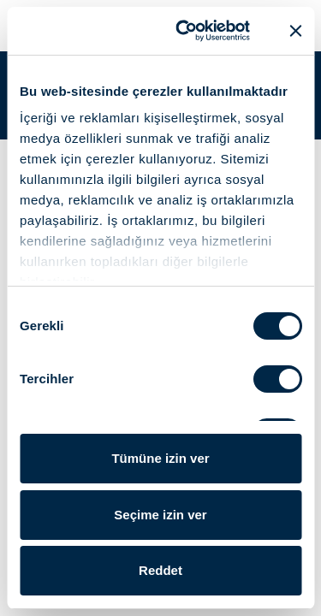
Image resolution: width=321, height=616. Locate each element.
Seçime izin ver (160, 514)
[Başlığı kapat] (295, 31)
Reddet (160, 570)
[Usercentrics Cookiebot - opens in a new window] (185, 31)
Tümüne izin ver (160, 458)
